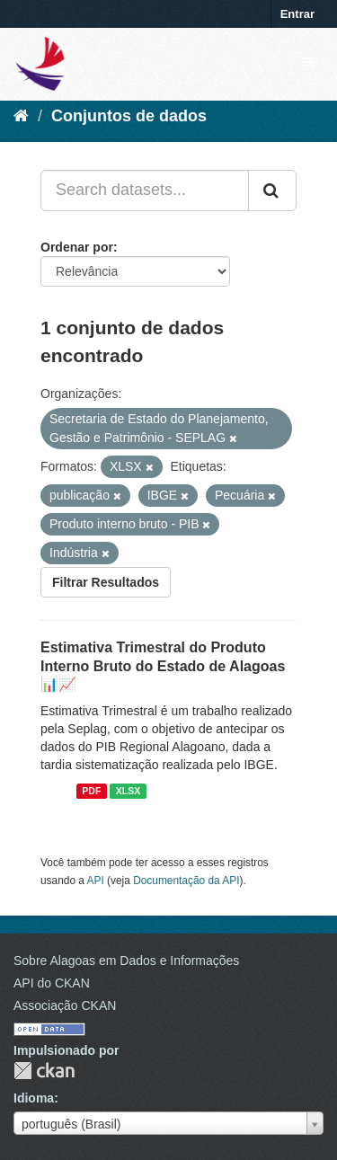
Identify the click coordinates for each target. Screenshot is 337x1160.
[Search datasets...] (144, 190)
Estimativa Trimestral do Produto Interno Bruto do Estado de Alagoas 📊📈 (162, 666)
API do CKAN (51, 983)
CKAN (44, 1070)
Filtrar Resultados (105, 582)
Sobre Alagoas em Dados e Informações (126, 960)
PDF (91, 790)
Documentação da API (186, 880)
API (95, 880)
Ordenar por (76, 247)
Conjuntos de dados (129, 116)
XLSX (128, 790)
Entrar (297, 14)
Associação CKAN (64, 1005)
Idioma (33, 1098)
